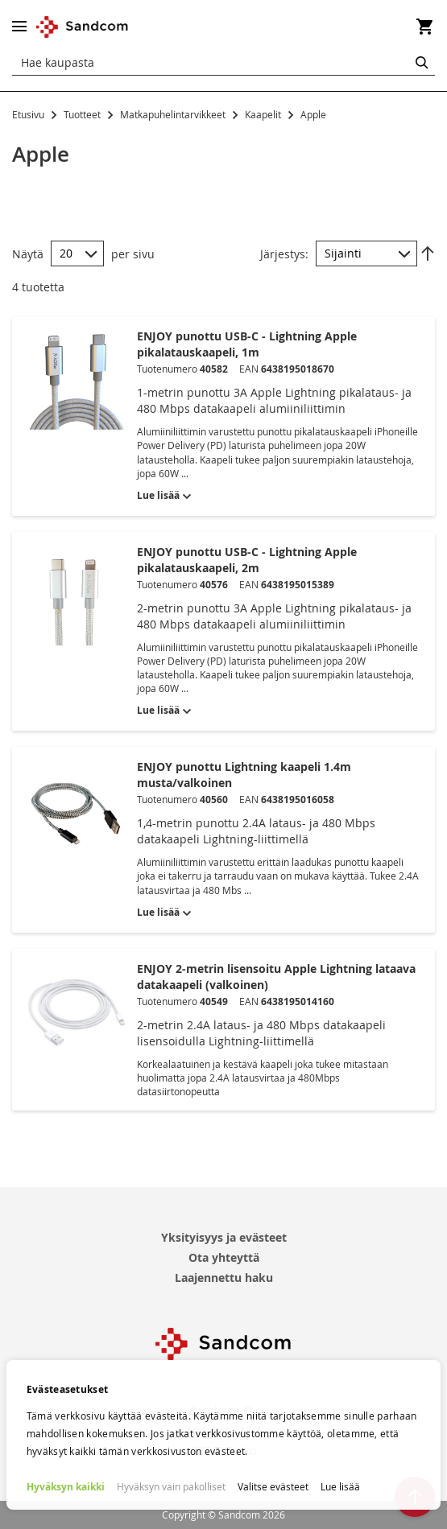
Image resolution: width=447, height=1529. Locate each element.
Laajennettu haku (224, 1277)
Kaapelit (264, 114)
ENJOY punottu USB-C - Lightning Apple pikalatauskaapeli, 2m (247, 559)
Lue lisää (340, 1486)
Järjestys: (284, 253)
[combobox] (223, 63)
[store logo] (82, 27)
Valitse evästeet (273, 1486)
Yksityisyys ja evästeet (224, 1237)
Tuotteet (83, 114)
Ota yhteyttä (223, 1257)
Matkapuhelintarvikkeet (174, 114)
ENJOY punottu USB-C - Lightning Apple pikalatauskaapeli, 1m (247, 344)
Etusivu (29, 114)
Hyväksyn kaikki (66, 1487)
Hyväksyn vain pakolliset (171, 1486)
